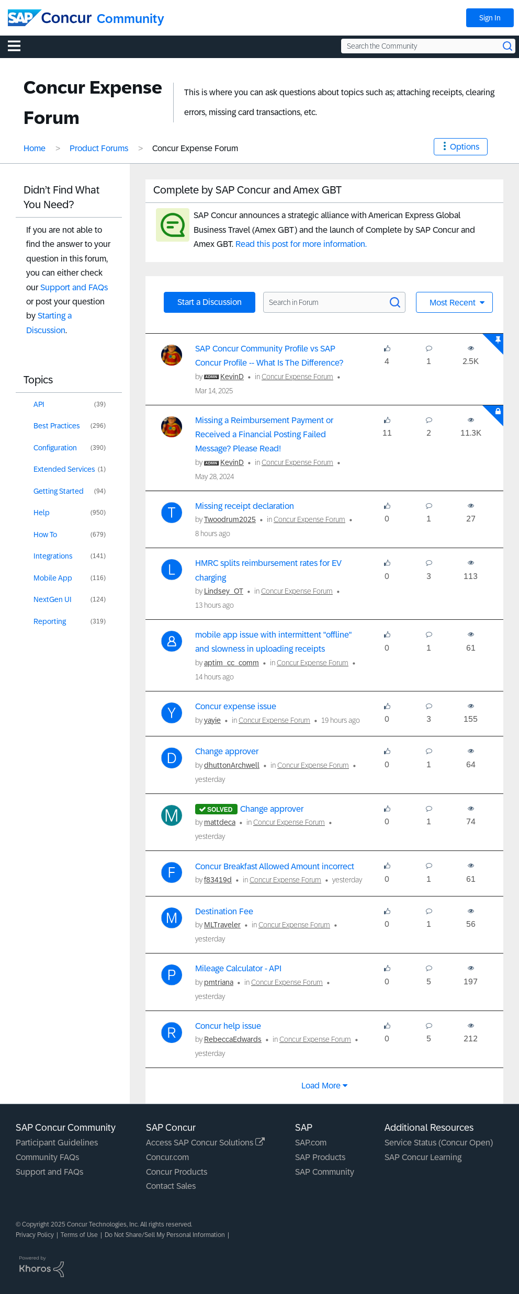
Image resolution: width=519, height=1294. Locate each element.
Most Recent (454, 302)
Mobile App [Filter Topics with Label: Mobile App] (52, 578)
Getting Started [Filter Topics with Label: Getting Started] (58, 491)
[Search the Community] (428, 46)
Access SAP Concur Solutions (205, 1142)
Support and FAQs (74, 287)
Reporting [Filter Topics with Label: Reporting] (49, 621)
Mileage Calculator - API (238, 968)
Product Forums (99, 148)
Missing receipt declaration (244, 506)
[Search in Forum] (334, 302)
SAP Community (324, 1171)
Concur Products (176, 1171)
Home (35, 148)
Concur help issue (228, 1025)
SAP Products (320, 1157)
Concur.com (167, 1157)
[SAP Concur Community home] (50, 17)
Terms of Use (79, 1235)
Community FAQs (47, 1157)
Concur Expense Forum (297, 376)
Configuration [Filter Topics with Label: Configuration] (55, 448)
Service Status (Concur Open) (439, 1142)
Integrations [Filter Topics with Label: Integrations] (53, 556)
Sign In (490, 18)
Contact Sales (171, 1186)
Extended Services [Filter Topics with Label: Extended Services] (64, 469)
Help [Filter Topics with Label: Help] (41, 512)
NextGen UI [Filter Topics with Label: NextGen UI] (52, 599)
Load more (321, 1085)
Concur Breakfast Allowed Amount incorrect (274, 866)
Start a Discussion (209, 302)
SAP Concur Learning (423, 1157)
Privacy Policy (35, 1235)
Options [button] (464, 146)
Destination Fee (224, 911)
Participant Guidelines (57, 1142)
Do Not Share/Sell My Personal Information (165, 1235)
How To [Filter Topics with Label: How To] (45, 534)
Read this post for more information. (301, 244)
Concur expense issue (235, 706)
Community (130, 19)
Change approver (226, 751)
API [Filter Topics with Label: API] (38, 404)
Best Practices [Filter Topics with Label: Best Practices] (56, 426)
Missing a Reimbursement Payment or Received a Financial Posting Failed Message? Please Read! (264, 434)
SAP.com (310, 1142)
